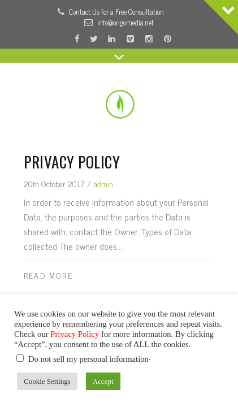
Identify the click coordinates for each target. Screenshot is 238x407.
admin (103, 183)
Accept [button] (103, 381)
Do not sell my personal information (88, 358)
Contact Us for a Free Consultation (116, 12)
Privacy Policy (72, 161)
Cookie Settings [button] (47, 381)
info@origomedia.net (125, 22)
